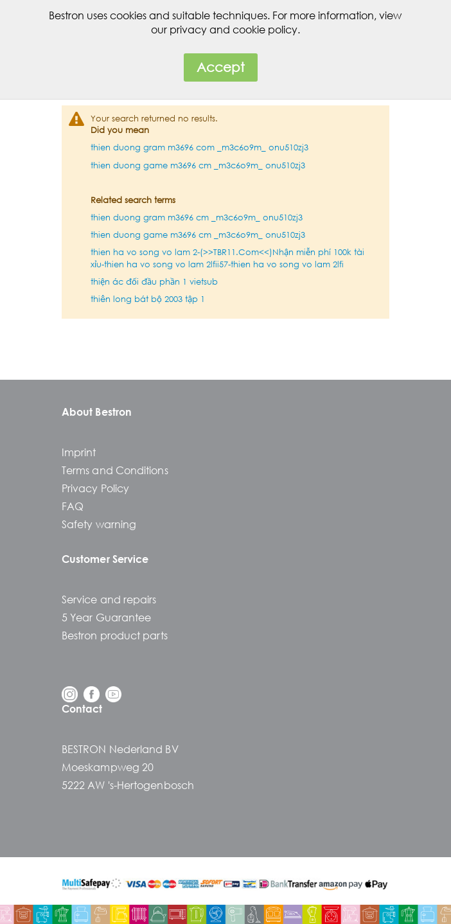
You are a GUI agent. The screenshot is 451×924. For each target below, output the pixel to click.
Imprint (79, 452)
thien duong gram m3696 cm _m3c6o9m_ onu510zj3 (197, 217)
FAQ (73, 506)
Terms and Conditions (115, 470)
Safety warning (99, 524)
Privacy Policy (95, 488)
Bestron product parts (115, 635)
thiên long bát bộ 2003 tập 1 (148, 299)
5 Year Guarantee (106, 617)
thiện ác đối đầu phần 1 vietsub (154, 281)
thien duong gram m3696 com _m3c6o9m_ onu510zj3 (199, 147)
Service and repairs (109, 599)
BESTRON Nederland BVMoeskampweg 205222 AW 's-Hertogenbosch (128, 767)
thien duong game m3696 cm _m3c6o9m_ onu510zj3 (198, 165)
